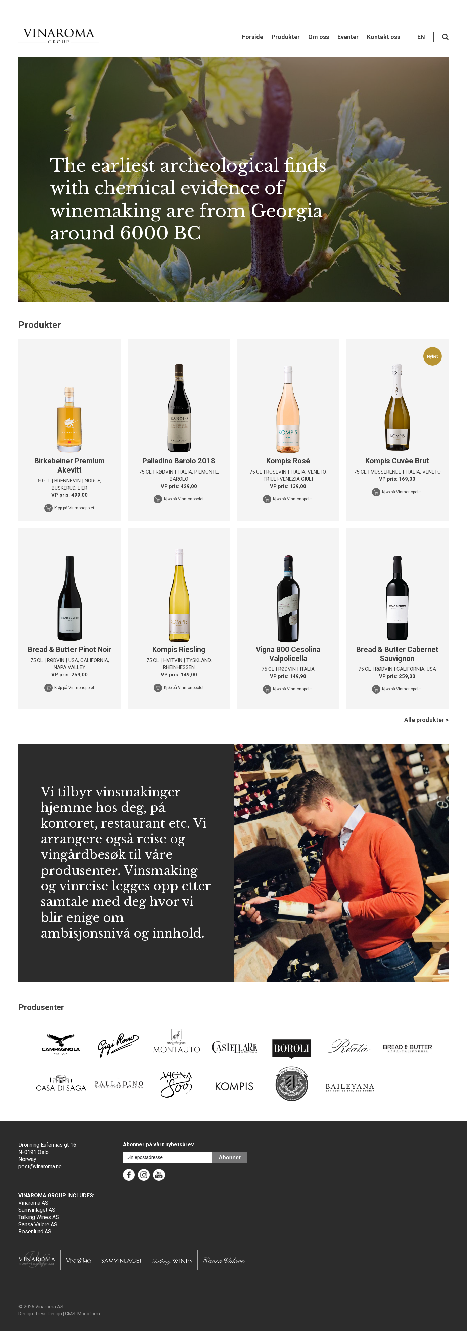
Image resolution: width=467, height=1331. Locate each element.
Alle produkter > (426, 719)
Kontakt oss (383, 36)
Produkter (286, 36)
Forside (252, 36)
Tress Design (48, 1313)
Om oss (318, 36)
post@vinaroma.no (40, 1166)
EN (421, 36)
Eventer (348, 36)
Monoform (88, 1313)
